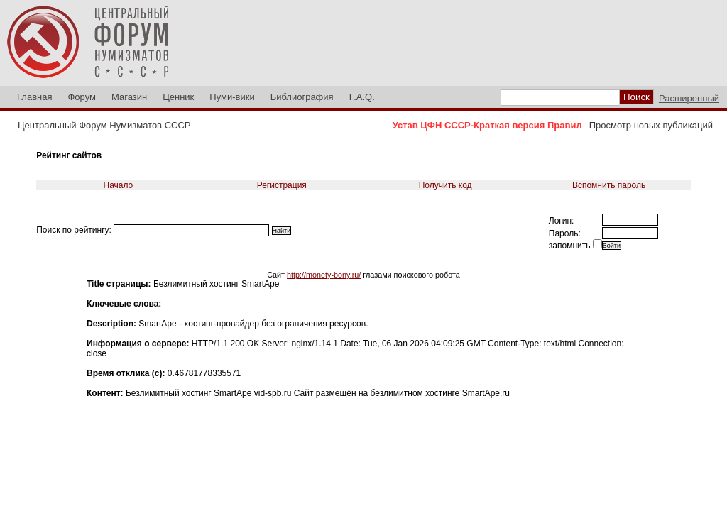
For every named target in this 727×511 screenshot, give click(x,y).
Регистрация (282, 185)
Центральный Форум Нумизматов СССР (104, 125)
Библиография (302, 97)
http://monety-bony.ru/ (324, 274)
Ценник (178, 97)
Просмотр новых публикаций (651, 125)
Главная (34, 97)
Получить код (445, 185)
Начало (118, 185)
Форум (81, 97)
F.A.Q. (362, 97)
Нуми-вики (231, 97)
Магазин (129, 97)
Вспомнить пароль (608, 185)
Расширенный (689, 98)
